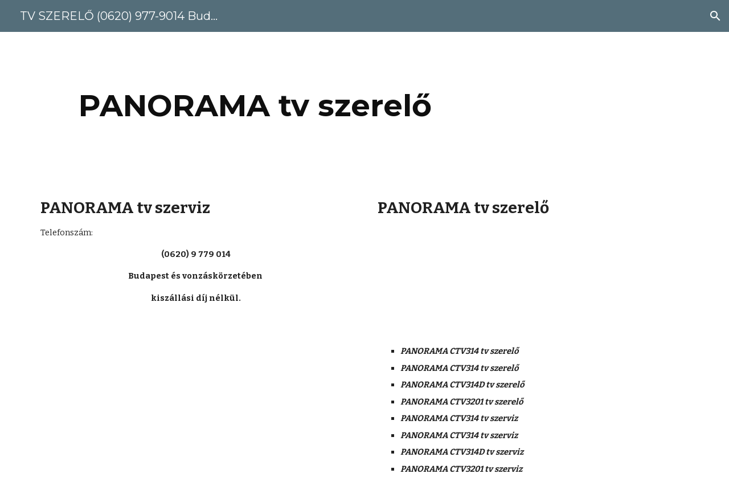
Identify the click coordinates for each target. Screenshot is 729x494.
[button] (715, 16)
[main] (255, 105)
